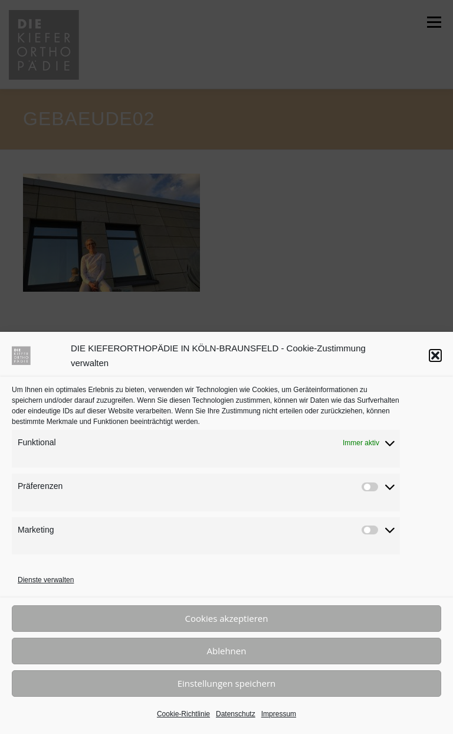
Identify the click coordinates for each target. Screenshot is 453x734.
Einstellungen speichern (227, 683)
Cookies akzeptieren (226, 618)
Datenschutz (235, 714)
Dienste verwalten (46, 580)
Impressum (278, 714)
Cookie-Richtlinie (183, 714)
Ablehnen (227, 651)
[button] (435, 355)
